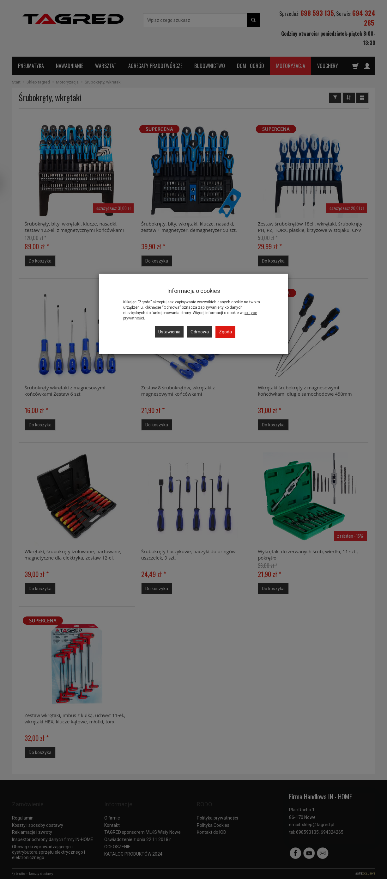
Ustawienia (169, 331)
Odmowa (199, 331)
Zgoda (225, 331)
